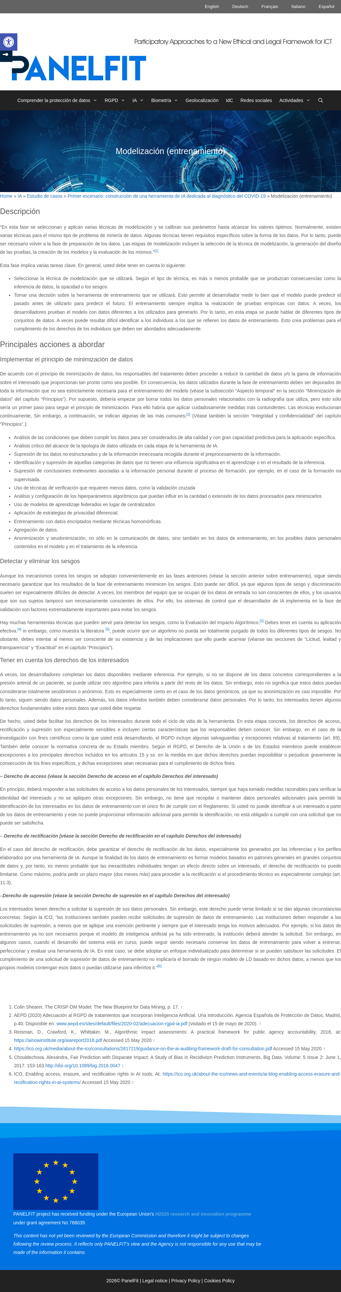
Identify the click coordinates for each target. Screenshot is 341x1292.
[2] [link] (188, 414)
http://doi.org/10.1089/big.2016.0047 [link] (82, 1065)
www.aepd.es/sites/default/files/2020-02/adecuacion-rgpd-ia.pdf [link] (122, 1023)
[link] (8, 42)
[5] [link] (108, 629)
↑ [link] (181, 1007)
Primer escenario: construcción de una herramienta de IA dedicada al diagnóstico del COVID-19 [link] (167, 196)
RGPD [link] (117, 100)
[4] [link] (19, 629)
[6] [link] (160, 966)
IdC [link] (229, 100)
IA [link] (140, 100)
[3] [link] (262, 621)
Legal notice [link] (155, 1280)
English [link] (212, 6)
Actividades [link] (296, 100)
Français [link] (269, 6)
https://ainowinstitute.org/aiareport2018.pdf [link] (58, 1040)
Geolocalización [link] (201, 100)
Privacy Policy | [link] (187, 1280)
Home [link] (6, 196)
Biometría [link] (166, 100)
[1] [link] (157, 251)
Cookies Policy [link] (219, 1280)
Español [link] (326, 6)
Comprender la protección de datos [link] (59, 100)
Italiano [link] (298, 6)
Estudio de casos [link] (45, 196)
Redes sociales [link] (256, 100)
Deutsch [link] (240, 6)
